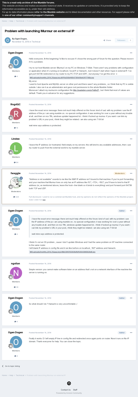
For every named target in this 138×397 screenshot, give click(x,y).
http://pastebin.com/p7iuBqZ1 (86, 90)
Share (107, 40)
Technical (36, 42)
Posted (40, 53)
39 (16, 287)
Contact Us (66, 390)
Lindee (15, 138)
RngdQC (15, 104)
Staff (75, 390)
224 (16, 197)
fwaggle (15, 173)
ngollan (15, 263)
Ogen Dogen (21, 39)
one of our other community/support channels (29, 15)
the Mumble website (54, 12)
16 (16, 128)
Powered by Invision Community (69, 393)
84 (16, 162)
